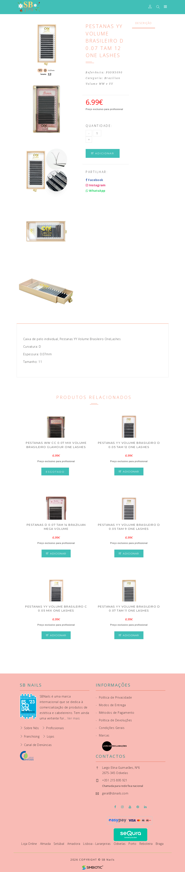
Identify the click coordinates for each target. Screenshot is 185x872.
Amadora (74, 844)
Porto (132, 844)
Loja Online (29, 844)
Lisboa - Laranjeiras (97, 844)
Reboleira (146, 844)
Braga (160, 844)
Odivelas (120, 844)
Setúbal (59, 844)
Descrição (143, 23)
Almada (45, 844)
